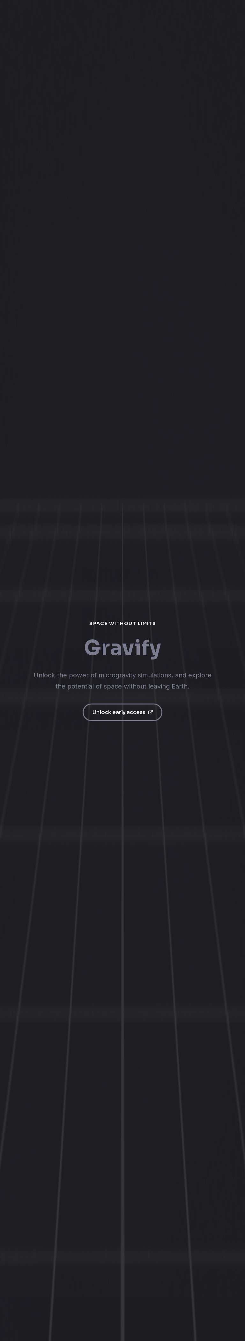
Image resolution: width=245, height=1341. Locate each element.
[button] (122, 712)
